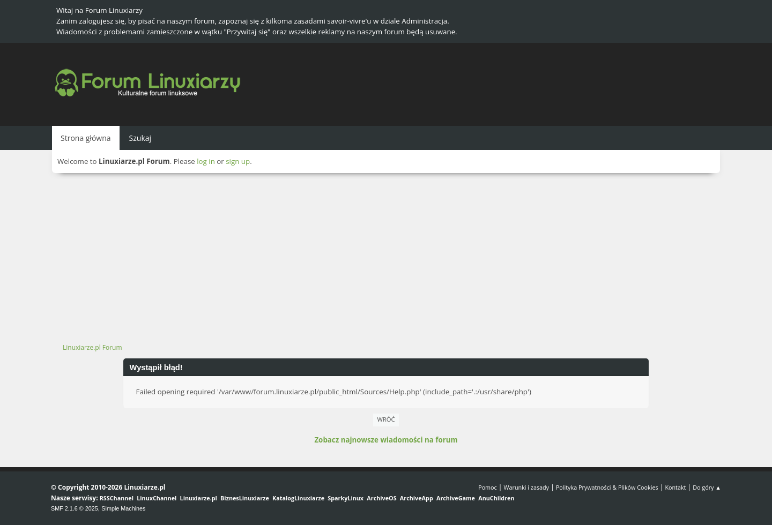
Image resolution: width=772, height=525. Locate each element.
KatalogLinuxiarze (298, 498)
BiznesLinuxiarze (244, 498)
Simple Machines (123, 508)
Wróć (386, 419)
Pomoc (487, 487)
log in (206, 161)
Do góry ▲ (707, 487)
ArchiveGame (455, 498)
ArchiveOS (381, 498)
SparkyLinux (345, 498)
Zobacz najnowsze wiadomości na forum (385, 440)
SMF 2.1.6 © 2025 (74, 508)
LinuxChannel (156, 498)
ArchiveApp (416, 498)
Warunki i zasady (526, 487)
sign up (238, 161)
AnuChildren (496, 498)
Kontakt (675, 487)
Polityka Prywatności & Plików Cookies (607, 487)
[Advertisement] (386, 253)
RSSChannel (116, 498)
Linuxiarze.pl (198, 498)
